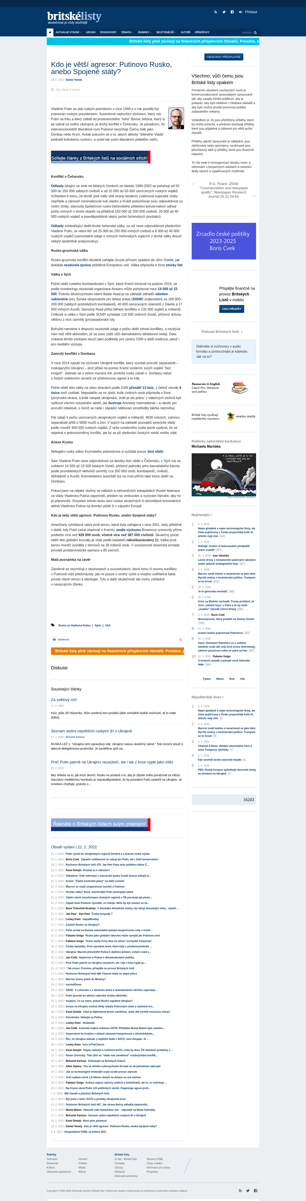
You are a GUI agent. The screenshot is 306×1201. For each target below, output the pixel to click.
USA (107, 625)
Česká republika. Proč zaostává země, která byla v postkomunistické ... (109, 946)
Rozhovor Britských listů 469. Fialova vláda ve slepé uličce (101, 973)
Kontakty (120, 1163)
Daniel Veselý (74, 79)
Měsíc (220, 678)
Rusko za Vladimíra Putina (74, 625)
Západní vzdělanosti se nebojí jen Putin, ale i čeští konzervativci (119, 859)
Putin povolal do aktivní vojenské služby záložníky (96, 995)
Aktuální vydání (68, 32)
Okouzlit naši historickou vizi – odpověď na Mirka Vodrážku (119, 1109)
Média (82, 1167)
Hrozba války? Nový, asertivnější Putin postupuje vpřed (99, 891)
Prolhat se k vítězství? (96, 870)
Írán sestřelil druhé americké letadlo (222, 760)
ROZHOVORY (108, 32)
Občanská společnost (59, 1171)
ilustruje (114, 403)
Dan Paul (84, 913)
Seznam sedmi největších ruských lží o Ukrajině (91, 731)
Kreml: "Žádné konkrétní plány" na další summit (95, 881)
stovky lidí (174, 265)
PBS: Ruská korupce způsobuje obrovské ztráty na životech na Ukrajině (227, 772)
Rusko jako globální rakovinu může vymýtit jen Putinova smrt (122, 935)
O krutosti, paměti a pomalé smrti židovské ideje (224, 662)
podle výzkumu (128, 530)
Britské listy (76, 18)
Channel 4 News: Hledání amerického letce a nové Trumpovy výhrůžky (225, 748)
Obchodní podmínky (126, 1176)
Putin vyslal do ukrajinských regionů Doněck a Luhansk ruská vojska (108, 853)
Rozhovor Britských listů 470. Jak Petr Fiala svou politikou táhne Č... (107, 864)
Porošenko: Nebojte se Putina (84, 1017)
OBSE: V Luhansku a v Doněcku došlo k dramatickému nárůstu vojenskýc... (112, 990)
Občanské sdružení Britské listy (88, 1191)
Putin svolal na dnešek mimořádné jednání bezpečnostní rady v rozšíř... (109, 930)
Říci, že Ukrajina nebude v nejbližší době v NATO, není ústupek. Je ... (107, 1039)
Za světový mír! (64, 700)
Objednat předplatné (224, 57)
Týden (207, 678)
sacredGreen (73, 984)
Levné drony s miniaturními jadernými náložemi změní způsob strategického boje (227, 562)
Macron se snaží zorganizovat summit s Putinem (95, 886)
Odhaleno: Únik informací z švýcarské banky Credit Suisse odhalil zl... (108, 875)
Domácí (83, 1159)
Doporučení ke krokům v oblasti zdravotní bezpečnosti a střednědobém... (110, 1033)
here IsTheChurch (93, 1044)
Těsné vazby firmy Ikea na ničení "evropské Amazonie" (118, 941)
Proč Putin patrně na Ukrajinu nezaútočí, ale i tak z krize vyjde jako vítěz (112, 762)
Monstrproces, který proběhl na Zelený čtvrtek (226, 621)
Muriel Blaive (74, 1109)
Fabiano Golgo (75, 935)
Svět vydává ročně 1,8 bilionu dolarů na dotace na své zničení (103, 1077)
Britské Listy (226, 1162)
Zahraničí (52, 1159)
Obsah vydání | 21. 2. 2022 (74, 847)
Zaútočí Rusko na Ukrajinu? (83, 924)
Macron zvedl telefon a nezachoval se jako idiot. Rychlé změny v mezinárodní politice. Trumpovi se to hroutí (227, 577)
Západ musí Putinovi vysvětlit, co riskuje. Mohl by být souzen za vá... (107, 903)
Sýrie (98, 625)
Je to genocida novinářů (216, 591)
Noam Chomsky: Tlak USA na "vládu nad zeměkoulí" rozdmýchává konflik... (112, 1055)
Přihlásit (248, 12)
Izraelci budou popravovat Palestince (224, 633)
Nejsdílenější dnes (206, 697)
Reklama (120, 1171)
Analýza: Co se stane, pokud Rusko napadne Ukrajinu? (99, 1000)
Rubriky (145, 32)
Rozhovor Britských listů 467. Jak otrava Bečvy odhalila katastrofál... (107, 1104)
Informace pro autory (158, 1167)
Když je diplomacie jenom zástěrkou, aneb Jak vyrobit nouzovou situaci (126, 1011)
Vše (242, 678)
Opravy (119, 1167)
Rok (232, 678)
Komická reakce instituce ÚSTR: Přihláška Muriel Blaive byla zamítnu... (122, 1028)
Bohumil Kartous (75, 737)
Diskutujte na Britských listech (106, 1060)
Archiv (91, 32)
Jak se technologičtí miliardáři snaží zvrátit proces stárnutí (101, 1071)
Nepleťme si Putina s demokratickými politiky (106, 957)
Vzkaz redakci (155, 1163)
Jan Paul (71, 913)
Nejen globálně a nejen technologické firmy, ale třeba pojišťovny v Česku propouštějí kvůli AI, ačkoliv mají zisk (226, 532)
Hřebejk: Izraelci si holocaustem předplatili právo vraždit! (224, 548)
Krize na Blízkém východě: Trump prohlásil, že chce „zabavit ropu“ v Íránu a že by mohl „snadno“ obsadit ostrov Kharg (226, 605)
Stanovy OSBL (155, 1159)
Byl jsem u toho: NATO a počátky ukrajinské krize (96, 1099)
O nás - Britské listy (126, 1159)
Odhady (57, 186)
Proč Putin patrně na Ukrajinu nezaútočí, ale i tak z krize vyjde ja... (106, 962)
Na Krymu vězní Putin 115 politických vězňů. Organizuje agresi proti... (108, 1088)
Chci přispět (231, 309)
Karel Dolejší (73, 870)
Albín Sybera (73, 1066)
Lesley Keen (73, 919)
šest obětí (155, 451)
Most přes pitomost (95, 1120)
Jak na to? (204, 356)
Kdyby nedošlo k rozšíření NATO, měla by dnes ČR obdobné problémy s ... (128, 1050)
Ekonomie (52, 1163)
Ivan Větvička (221, 555)
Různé (82, 1171)
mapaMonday (90, 919)
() (137, 299)
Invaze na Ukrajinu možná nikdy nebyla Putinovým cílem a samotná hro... (110, 1006)
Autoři (186, 32)
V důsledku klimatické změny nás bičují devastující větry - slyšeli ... (138, 908)
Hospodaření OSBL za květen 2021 (85, 1131)
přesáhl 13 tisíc (141, 387)
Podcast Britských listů (216, 332)
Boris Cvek (72, 859)
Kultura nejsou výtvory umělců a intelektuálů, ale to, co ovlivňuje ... (126, 1082)
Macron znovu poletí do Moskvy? (86, 979)
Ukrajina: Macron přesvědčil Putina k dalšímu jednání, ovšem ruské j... (108, 951)
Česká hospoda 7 (102, 913)
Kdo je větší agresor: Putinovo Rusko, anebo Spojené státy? (120, 1126)
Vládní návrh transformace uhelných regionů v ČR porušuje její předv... (109, 897)
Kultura (51, 1167)
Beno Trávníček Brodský (81, 908)
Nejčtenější (166, 32)
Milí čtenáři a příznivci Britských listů (86, 1093)
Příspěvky (202, 32)
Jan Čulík (71, 957)
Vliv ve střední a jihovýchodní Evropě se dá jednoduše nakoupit (121, 1066)
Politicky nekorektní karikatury (216, 443)
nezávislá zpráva (77, 265)
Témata (127, 32)
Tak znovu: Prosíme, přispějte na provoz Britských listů (100, 968)
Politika (83, 1163)
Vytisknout (61, 639)
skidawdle (88, 1022)
